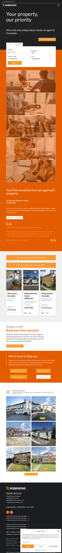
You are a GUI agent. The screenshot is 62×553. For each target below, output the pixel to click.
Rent (19, 44)
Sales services (42, 371)
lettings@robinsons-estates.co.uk (15, 497)
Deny (40, 546)
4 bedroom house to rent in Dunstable (16, 523)
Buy (10, 44)
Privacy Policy (43, 550)
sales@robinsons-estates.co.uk (14, 499)
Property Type (12, 56)
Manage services (26, 541)
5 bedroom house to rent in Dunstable (16, 525)
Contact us (42, 377)
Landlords (19, 529)
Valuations (9, 531)
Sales (7, 529)
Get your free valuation (46, 39)
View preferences (53, 546)
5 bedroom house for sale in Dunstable (16, 517)
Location (10, 50)
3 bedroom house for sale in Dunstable (16, 513)
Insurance (17, 531)
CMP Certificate (10, 549)
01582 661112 (9, 1)
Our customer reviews (13, 217)
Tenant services (17, 377)
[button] (59, 531)
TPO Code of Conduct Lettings (14, 551)
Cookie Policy (37, 550)
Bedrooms (34, 51)
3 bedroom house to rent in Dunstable (16, 521)
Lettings (12, 529)
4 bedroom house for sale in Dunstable (16, 515)
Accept (28, 546)
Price (32, 56)
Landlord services (17, 371)
